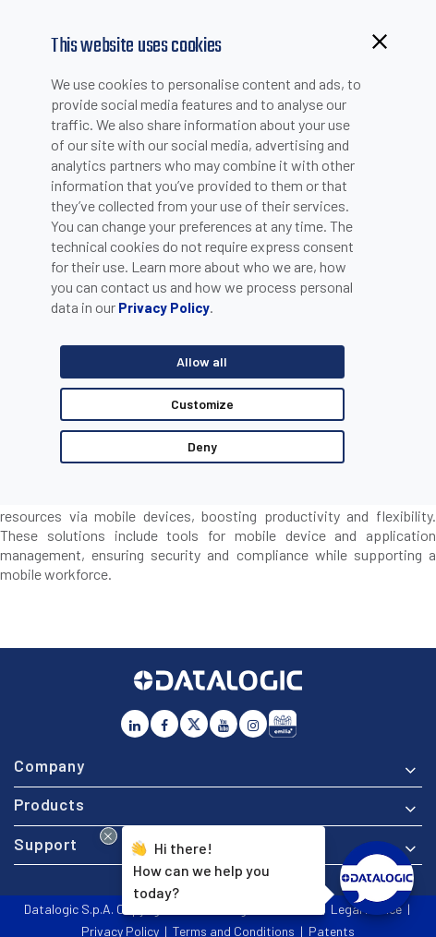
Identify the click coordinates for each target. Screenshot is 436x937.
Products (49, 804)
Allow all (201, 361)
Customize (202, 404)
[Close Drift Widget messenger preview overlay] (108, 836)
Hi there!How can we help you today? (198, 868)
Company (49, 765)
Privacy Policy (164, 307)
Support (46, 844)
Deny (202, 446)
